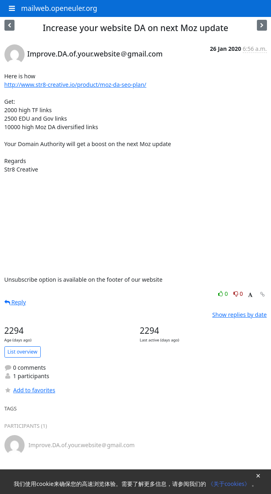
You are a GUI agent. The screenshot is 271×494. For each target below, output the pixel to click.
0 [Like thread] (223, 293)
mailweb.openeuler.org (59, 8)
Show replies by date (239, 314)
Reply (15, 302)
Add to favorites (29, 390)
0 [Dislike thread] (238, 293)
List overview (23, 351)
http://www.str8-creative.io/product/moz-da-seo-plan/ (75, 84)
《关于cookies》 (230, 484)
